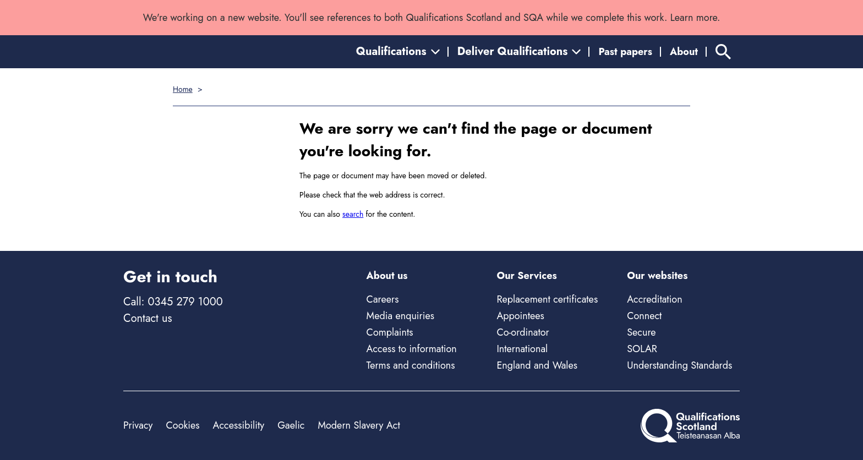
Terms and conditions (411, 365)
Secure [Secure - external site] (641, 332)
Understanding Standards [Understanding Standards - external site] (679, 365)
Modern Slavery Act (359, 425)
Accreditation (654, 299)
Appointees (520, 316)
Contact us (147, 318)
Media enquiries (400, 316)
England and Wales (536, 365)
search (352, 214)
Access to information (412, 349)
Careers (383, 299)
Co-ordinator (522, 332)
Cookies (182, 425)
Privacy (137, 425)
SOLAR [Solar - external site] (642, 349)
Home (183, 89)
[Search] (723, 51)
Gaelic (290, 425)
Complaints (390, 332)
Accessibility (239, 425)
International (522, 349)
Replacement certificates (547, 299)
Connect (644, 316)
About (684, 52)
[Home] (690, 425)
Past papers (625, 52)
